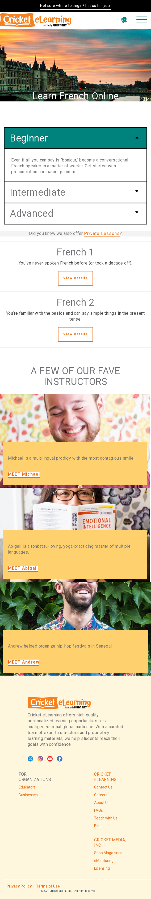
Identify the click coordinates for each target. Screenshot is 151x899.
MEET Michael (24, 474)
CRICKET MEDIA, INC (110, 842)
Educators (27, 787)
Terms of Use (48, 886)
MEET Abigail (23, 568)
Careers (100, 795)
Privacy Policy (19, 886)
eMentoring (104, 860)
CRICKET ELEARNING (105, 777)
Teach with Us (106, 818)
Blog (98, 826)
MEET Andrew (23, 662)
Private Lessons (102, 233)
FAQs (98, 810)
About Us (102, 803)
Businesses (28, 795)
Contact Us (103, 787)
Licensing (102, 868)
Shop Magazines (108, 853)
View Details (75, 278)
